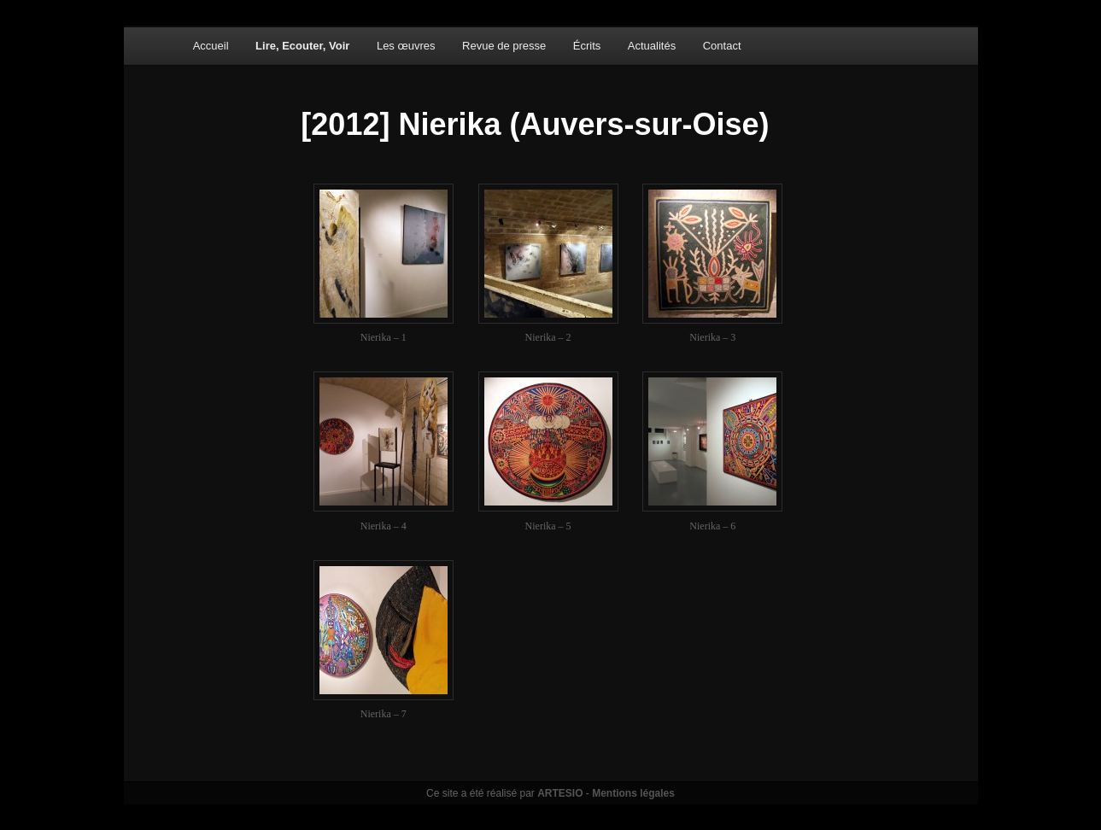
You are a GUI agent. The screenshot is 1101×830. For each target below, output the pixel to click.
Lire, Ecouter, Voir (302, 45)
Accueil (211, 45)
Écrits (587, 45)
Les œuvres (406, 45)
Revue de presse (504, 45)
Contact (722, 45)
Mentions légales (633, 793)
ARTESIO (560, 793)
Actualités (652, 45)
